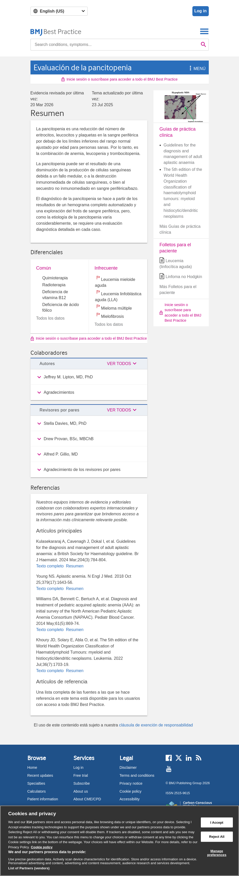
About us (81, 791)
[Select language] (59, 11)
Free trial (81, 775)
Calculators (36, 791)
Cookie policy (131, 791)
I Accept (216, 822)
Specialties (36, 783)
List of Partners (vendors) (29, 868)
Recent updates (40, 775)
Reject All (216, 837)
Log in (200, 11)
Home (32, 767)
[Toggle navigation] (204, 31)
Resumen (74, 566)
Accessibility (130, 799)
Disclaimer (128, 767)
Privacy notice (131, 783)
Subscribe (82, 783)
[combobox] (114, 45)
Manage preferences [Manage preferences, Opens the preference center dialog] (216, 853)
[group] (88, 377)
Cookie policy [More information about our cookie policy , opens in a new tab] (42, 847)
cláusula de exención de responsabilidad (156, 725)
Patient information (42, 799)
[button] (189, 68)
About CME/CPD (87, 799)
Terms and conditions (137, 775)
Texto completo (50, 566)
